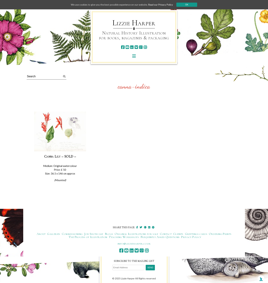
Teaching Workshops (124, 237)
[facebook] (122, 47)
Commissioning (72, 234)
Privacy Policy (191, 237)
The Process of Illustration (88, 237)
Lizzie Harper (133, 23)
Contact (166, 234)
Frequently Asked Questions (159, 237)
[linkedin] (131, 47)
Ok (187, 4)
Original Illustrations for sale (136, 234)
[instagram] (145, 47)
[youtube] (127, 47)
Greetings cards (196, 234)
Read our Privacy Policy (161, 4)
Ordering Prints (220, 234)
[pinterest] (140, 47)
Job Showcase (93, 234)
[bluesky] (136, 47)
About (41, 234)
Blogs (109, 234)
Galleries (53, 234)
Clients (178, 234)
